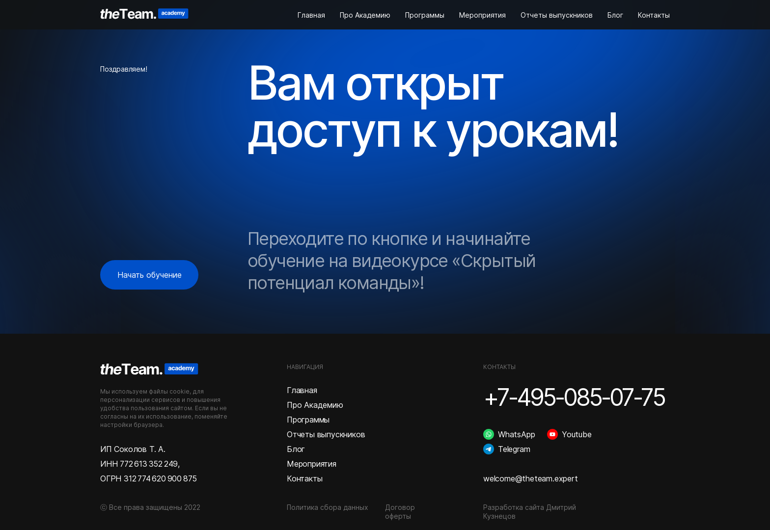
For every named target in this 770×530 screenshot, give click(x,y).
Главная (311, 15)
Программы (424, 15)
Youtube (577, 434)
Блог (615, 15)
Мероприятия (482, 15)
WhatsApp (516, 434)
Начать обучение (149, 275)
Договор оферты (400, 511)
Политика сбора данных (327, 507)
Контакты (654, 15)
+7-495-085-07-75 (573, 397)
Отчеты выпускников (557, 15)
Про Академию (365, 15)
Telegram (514, 449)
